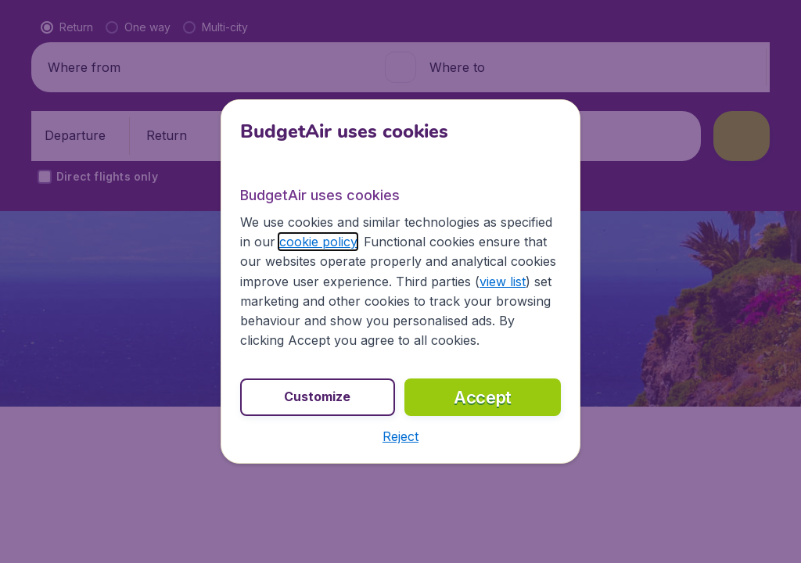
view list (503, 281)
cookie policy (318, 241)
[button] (400, 436)
